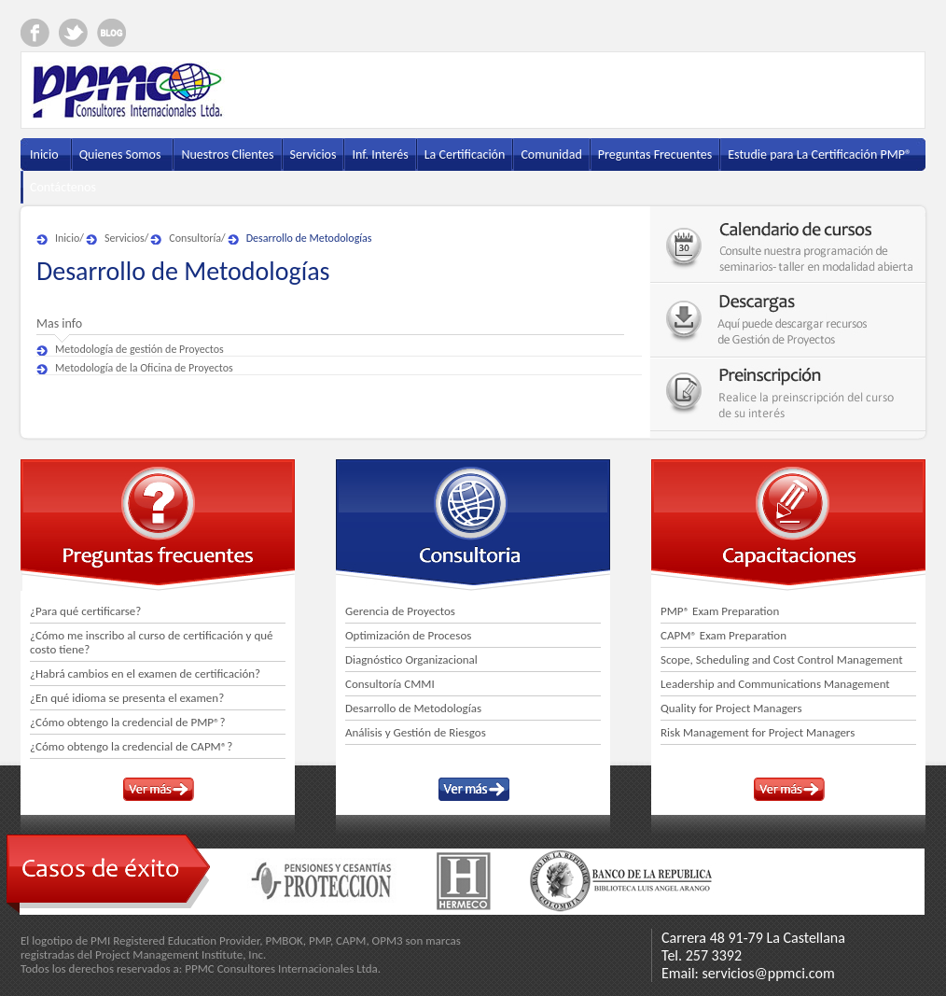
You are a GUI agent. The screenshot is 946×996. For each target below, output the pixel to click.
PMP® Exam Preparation (720, 611)
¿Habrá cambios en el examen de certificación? (145, 673)
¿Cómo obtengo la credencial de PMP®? (128, 722)
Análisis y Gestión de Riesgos (415, 732)
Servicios (124, 238)
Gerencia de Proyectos (400, 611)
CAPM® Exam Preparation (723, 635)
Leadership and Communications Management (775, 684)
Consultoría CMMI (390, 684)
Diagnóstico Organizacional (411, 659)
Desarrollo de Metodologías (309, 238)
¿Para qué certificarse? (85, 611)
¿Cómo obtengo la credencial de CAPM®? (131, 746)
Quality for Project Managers (731, 708)
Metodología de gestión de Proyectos (139, 349)
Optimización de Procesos (408, 635)
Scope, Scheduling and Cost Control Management (782, 659)
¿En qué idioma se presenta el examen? (127, 698)
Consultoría (195, 238)
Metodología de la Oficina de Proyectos (144, 367)
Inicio (67, 238)
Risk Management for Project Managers (758, 732)
